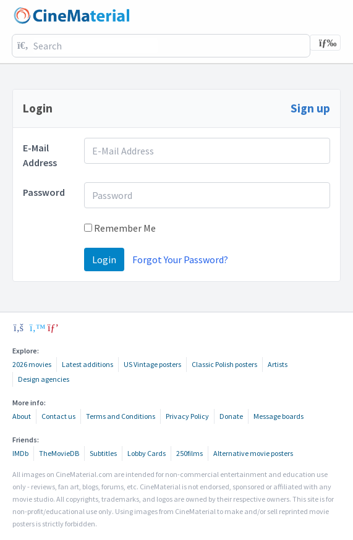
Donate (231, 416)
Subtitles (103, 453)
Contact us (58, 416)
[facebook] (18, 327)
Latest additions (87, 364)
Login (104, 259)
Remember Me (120, 228)
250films (189, 453)
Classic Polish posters (224, 364)
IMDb (20, 453)
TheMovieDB (59, 453)
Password (44, 192)
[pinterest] (53, 327)
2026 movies (31, 364)
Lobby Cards (146, 453)
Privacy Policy (187, 416)
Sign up (310, 108)
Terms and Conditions (120, 416)
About (21, 416)
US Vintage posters (152, 364)
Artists (277, 364)
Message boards (278, 416)
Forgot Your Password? (180, 259)
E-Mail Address (40, 155)
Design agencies (43, 379)
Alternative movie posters (253, 453)
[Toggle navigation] (325, 43)
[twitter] (36, 327)
